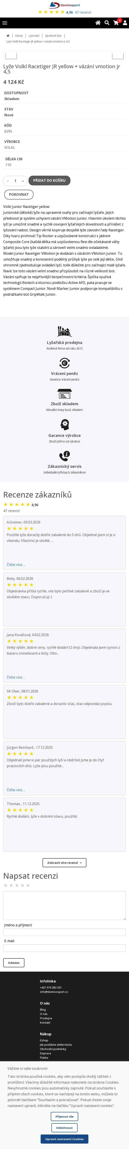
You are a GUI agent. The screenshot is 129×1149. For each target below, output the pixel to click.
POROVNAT (19, 194)
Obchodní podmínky (53, 1049)
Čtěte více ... (16, 564)
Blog (43, 1009)
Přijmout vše (64, 1116)
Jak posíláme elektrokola (56, 1045)
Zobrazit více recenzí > (64, 863)
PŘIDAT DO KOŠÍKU (49, 180)
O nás (44, 1014)
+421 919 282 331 (51, 987)
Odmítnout (64, 1128)
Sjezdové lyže (53, 35)
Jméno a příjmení (18, 925)
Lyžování (34, 35)
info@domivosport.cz (54, 992)
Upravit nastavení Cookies (64, 1139)
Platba (44, 1058)
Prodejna (46, 1018)
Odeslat (14, 963)
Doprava (45, 1053)
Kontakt (45, 1022)
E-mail (9, 940)
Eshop (19, 35)
